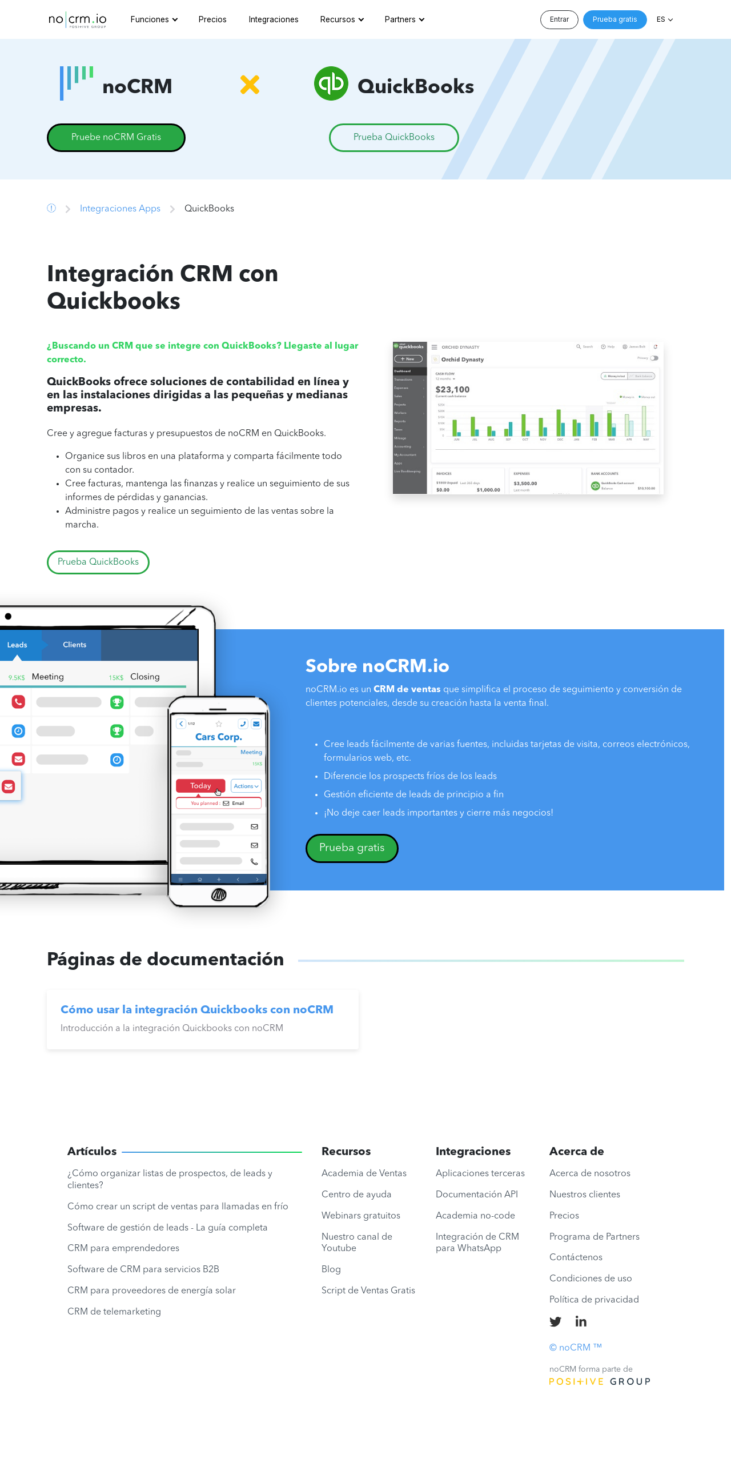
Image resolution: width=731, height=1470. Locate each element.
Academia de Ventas (364, 1174)
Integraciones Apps (120, 209)
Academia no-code (475, 1216)
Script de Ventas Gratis (368, 1291)
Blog (331, 1270)
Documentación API (477, 1195)
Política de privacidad (594, 1300)
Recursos (337, 19)
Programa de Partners (594, 1237)
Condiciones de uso (590, 1279)
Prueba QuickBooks (98, 562)
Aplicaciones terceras (480, 1174)
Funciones (150, 19)
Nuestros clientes (584, 1195)
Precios (213, 19)
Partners (400, 19)
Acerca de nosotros (589, 1174)
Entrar (559, 19)
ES (661, 19)
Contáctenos (576, 1258)
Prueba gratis (615, 19)
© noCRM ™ (575, 1348)
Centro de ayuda (357, 1195)
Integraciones (274, 19)
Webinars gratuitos (361, 1216)
